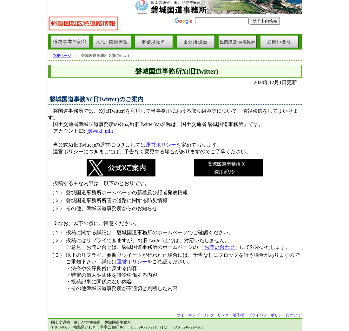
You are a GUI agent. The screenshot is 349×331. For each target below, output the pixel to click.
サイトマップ (188, 315)
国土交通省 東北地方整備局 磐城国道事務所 (175, 7)
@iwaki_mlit (99, 131)
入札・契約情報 (112, 41)
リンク (208, 315)
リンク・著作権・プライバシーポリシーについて (259, 315)
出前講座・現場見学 (238, 41)
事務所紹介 (154, 41)
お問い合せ (279, 41)
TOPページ (62, 55)
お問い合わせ (219, 247)
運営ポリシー (161, 145)
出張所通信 (196, 41)
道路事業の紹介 (70, 41)
